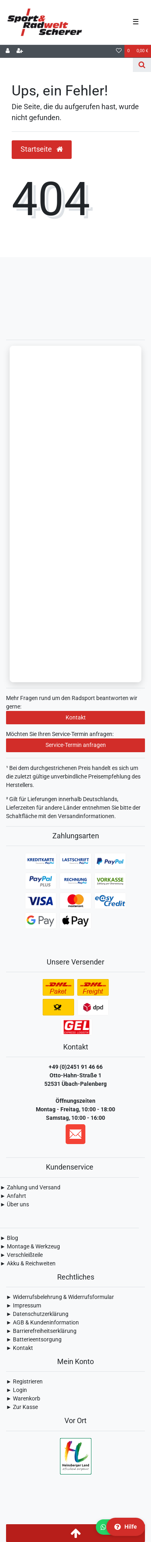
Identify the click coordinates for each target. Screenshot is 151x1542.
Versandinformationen (86, 816)
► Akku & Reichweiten (28, 1263)
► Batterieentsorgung (34, 1339)
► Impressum (23, 1305)
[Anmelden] (7, 51)
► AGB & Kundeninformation (42, 1322)
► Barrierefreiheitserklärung (41, 1331)
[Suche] (142, 65)
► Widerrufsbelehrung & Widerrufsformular (60, 1297)
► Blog (9, 1238)
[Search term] (66, 65)
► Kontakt (19, 1348)
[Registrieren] (20, 51)
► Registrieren (24, 1381)
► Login (16, 1390)
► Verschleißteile (21, 1255)
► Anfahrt (13, 1196)
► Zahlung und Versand (30, 1187)
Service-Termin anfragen (76, 745)
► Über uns (14, 1204)
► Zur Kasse (22, 1407)
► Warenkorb (23, 1398)
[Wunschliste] (118, 51)
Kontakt (76, 717)
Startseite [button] (42, 149)
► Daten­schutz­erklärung (37, 1314)
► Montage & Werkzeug (30, 1246)
